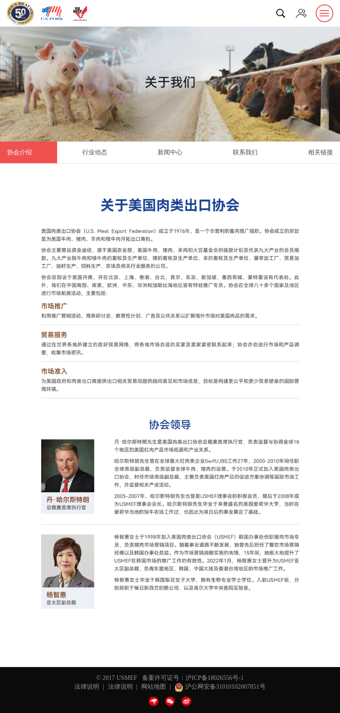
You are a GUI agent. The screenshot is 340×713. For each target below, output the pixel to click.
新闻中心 (170, 152)
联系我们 (245, 152)
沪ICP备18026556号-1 (214, 678)
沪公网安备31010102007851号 (220, 686)
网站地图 (153, 686)
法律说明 (86, 686)
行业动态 (94, 152)
